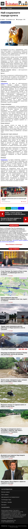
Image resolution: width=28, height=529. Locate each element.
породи (8, 208)
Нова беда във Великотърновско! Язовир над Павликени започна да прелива (14, 353)
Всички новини (5, 492)
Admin (2, 19)
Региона (24, 201)
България (9, 8)
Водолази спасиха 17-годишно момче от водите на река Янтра (13, 405)
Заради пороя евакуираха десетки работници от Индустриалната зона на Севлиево (13, 328)
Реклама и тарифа (6, 502)
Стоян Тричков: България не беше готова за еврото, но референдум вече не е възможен (14, 272)
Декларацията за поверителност (10, 497)
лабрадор (14, 208)
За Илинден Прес (6, 499)
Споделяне (6, 22)
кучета (2, 208)
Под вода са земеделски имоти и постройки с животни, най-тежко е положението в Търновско (11, 430)
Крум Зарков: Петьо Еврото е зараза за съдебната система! (13, 482)
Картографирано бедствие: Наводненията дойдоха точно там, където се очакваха (14, 299)
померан (21, 208)
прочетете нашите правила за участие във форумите (14, 241)
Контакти (3, 504)
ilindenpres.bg (4, 525)
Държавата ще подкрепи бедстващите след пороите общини (13, 456)
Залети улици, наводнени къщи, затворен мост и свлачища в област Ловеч (14, 380)
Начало (4, 8)
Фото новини (4, 494)
